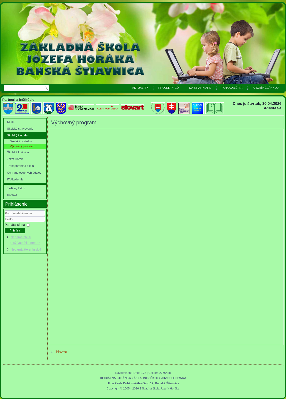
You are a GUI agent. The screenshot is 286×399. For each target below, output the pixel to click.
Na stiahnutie (200, 87)
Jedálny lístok (16, 188)
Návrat (61, 352)
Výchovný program (22, 146)
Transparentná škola (20, 165)
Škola (11, 121)
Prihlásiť (15, 230)
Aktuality (140, 87)
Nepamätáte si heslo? (26, 249)
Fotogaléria (232, 87)
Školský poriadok (21, 141)
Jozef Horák (15, 159)
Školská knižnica (18, 152)
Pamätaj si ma (15, 225)
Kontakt (12, 195)
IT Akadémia (15, 179)
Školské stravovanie (20, 128)
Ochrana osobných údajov (24, 172)
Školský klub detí (18, 135)
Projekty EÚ (168, 87)
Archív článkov (266, 87)
